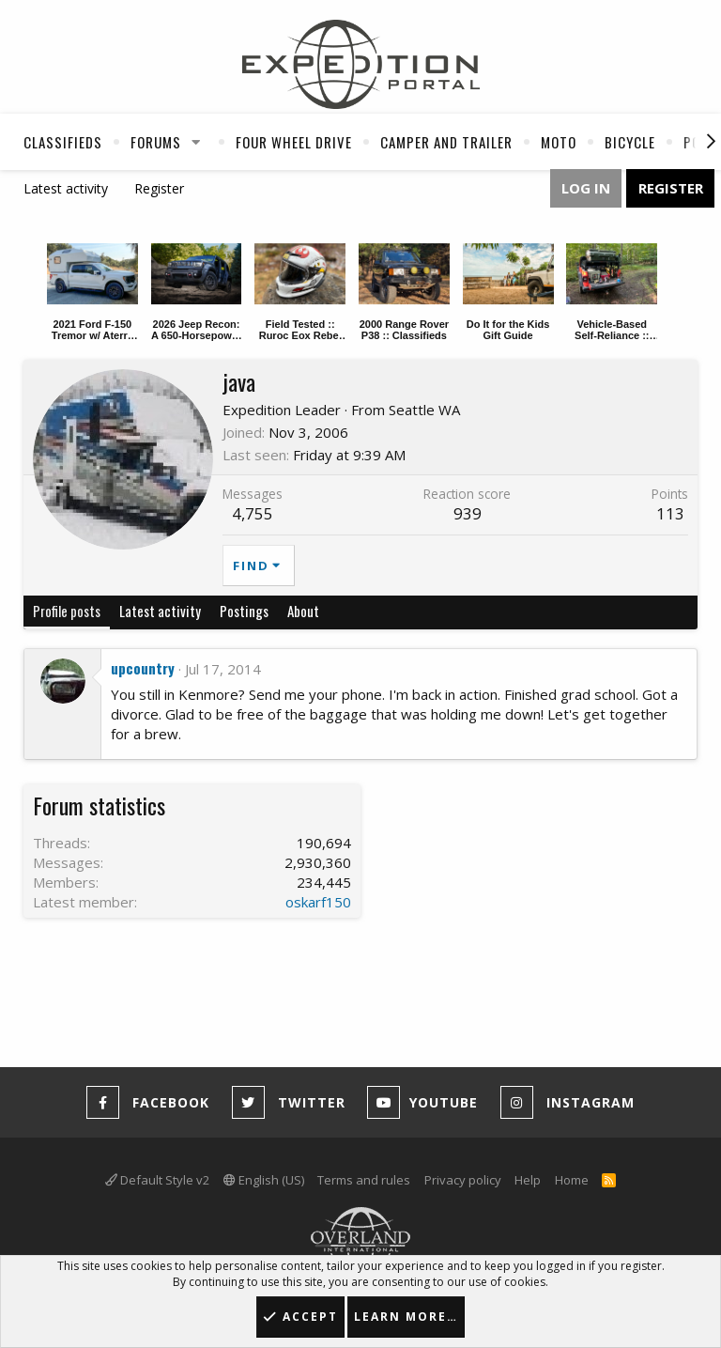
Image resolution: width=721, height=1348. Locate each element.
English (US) (263, 1179)
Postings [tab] (244, 610)
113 (670, 513)
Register (159, 188)
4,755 (252, 513)
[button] (196, 142)
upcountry (143, 668)
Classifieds (62, 142)
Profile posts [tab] (66, 610)
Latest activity (65, 188)
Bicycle (630, 142)
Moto (558, 142)
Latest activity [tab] (160, 610)
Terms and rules (363, 1179)
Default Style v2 (157, 1179)
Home (572, 1179)
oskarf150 (318, 901)
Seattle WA (424, 409)
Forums (155, 142)
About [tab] (303, 610)
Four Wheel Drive (294, 142)
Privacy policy (462, 1179)
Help (527, 1179)
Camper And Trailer (446, 142)
